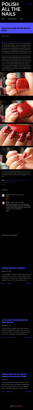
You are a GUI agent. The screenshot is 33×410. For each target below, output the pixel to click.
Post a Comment (10, 337)
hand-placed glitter (21, 180)
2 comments (9, 391)
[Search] (27, 2)
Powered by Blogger (16, 406)
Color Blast (9, 180)
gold (14, 180)
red (6, 182)
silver (8, 182)
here (13, 68)
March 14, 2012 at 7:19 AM (17, 194)
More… (22, 18)
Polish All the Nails (11, 9)
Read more (28, 283)
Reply (7, 199)
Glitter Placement (12, 18)
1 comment (9, 283)
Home (3, 18)
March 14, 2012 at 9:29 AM (17, 202)
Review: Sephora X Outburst (13, 268)
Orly (3, 182)
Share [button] (3, 184)
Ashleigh (8, 202)
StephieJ (8, 194)
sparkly (13, 182)
